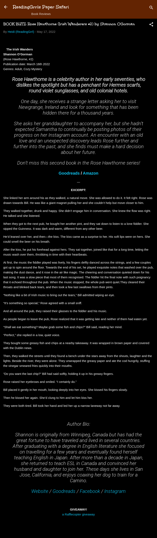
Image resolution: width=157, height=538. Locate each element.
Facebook (90, 491)
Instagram (115, 491)
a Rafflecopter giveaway (78, 514)
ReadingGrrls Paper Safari (41, 7)
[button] (151, 25)
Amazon (90, 173)
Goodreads (69, 173)
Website (39, 491)
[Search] (151, 8)
